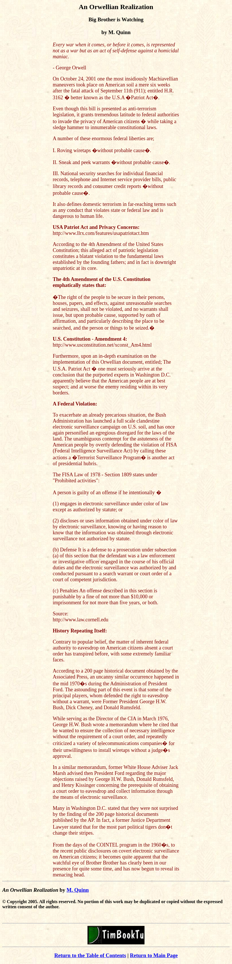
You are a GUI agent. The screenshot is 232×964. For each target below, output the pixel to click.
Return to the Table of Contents (90, 955)
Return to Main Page (154, 955)
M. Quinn (78, 890)
